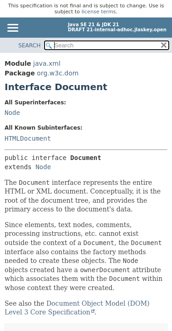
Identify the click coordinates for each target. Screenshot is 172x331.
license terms (99, 12)
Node (12, 112)
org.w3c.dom (57, 73)
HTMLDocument (28, 138)
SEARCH (29, 45)
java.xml (47, 63)
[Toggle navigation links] (12, 28)
